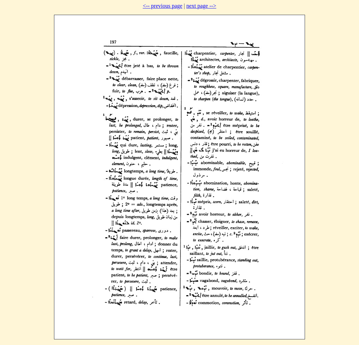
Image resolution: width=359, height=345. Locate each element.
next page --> (201, 6)
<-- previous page (162, 6)
